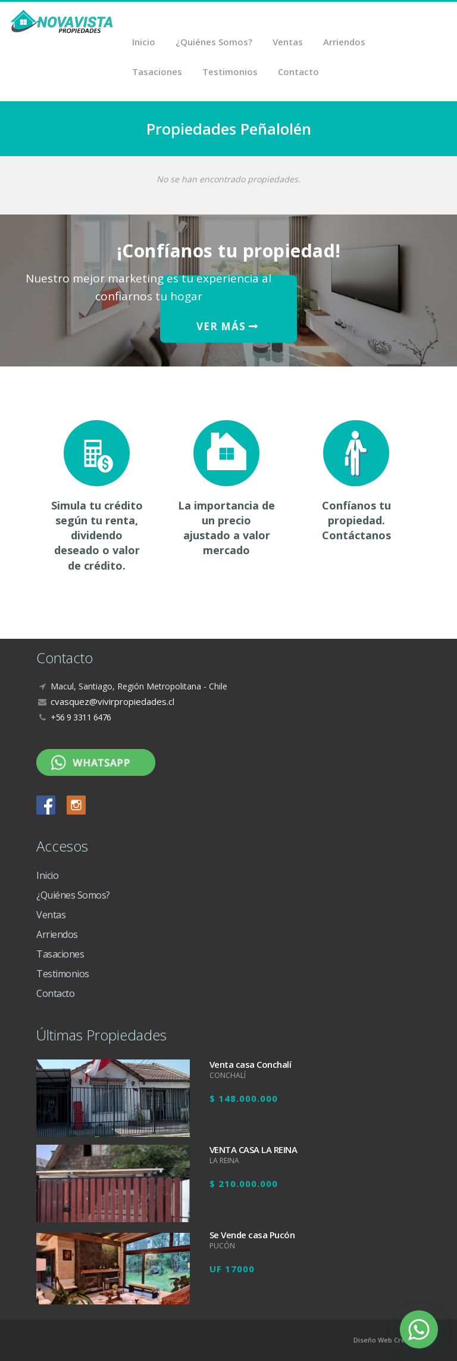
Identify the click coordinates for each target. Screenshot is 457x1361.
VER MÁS (227, 326)
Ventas (288, 42)
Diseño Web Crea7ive (387, 1339)
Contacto (298, 71)
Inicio (143, 42)
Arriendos (344, 42)
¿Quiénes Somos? (214, 42)
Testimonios (230, 71)
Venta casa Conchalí (250, 1064)
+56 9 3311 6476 (81, 717)
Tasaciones (157, 71)
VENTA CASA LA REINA (253, 1149)
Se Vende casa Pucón (252, 1234)
